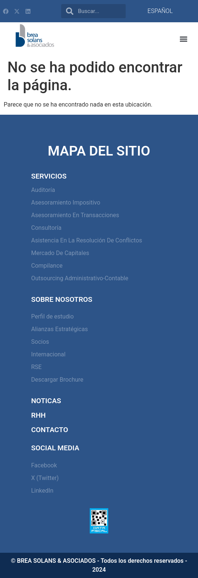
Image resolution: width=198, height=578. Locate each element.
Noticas (46, 400)
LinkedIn (42, 490)
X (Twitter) (45, 477)
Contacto (49, 429)
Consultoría (46, 227)
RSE (36, 366)
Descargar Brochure (57, 379)
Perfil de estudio (52, 316)
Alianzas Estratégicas (59, 329)
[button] (184, 39)
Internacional (48, 354)
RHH (38, 415)
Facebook (44, 465)
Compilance (47, 265)
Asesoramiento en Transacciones (75, 215)
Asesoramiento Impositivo (65, 202)
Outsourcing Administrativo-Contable (79, 278)
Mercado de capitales (60, 253)
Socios (40, 341)
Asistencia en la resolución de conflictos (86, 240)
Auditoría (43, 189)
